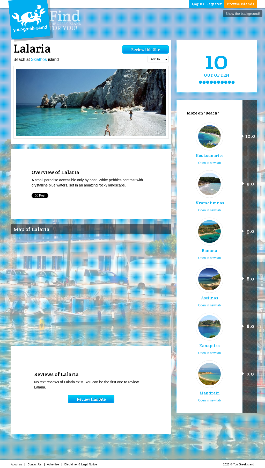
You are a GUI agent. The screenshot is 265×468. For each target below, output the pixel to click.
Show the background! (242, 14)
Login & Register (207, 4)
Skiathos (39, 59)
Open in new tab (209, 163)
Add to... (159, 59)
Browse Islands (240, 4)
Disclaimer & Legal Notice (82, 464)
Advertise (54, 464)
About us (18, 464)
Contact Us (35, 464)
